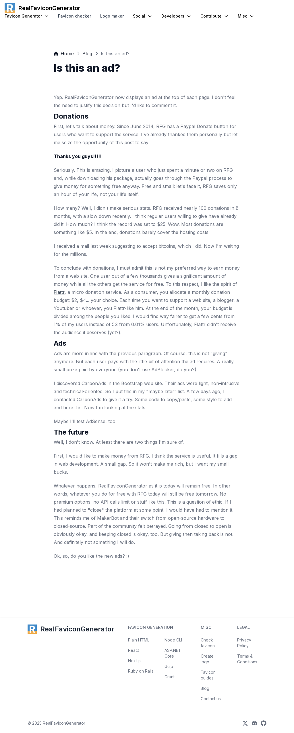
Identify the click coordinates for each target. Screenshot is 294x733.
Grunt (170, 676)
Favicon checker (74, 16)
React (133, 650)
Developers (176, 16)
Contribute (214, 16)
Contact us (211, 698)
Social (142, 16)
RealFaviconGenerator (64, 723)
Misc (246, 16)
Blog (87, 53)
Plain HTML (138, 639)
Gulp (169, 666)
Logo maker (112, 16)
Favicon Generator (27, 16)
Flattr (59, 292)
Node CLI (173, 639)
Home (64, 53)
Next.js (134, 660)
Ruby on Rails (141, 671)
